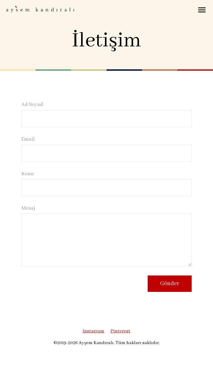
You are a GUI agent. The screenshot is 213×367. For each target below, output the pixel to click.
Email (28, 139)
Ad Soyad (32, 105)
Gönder (169, 283)
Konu (27, 174)
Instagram (93, 331)
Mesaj (28, 208)
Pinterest (120, 331)
